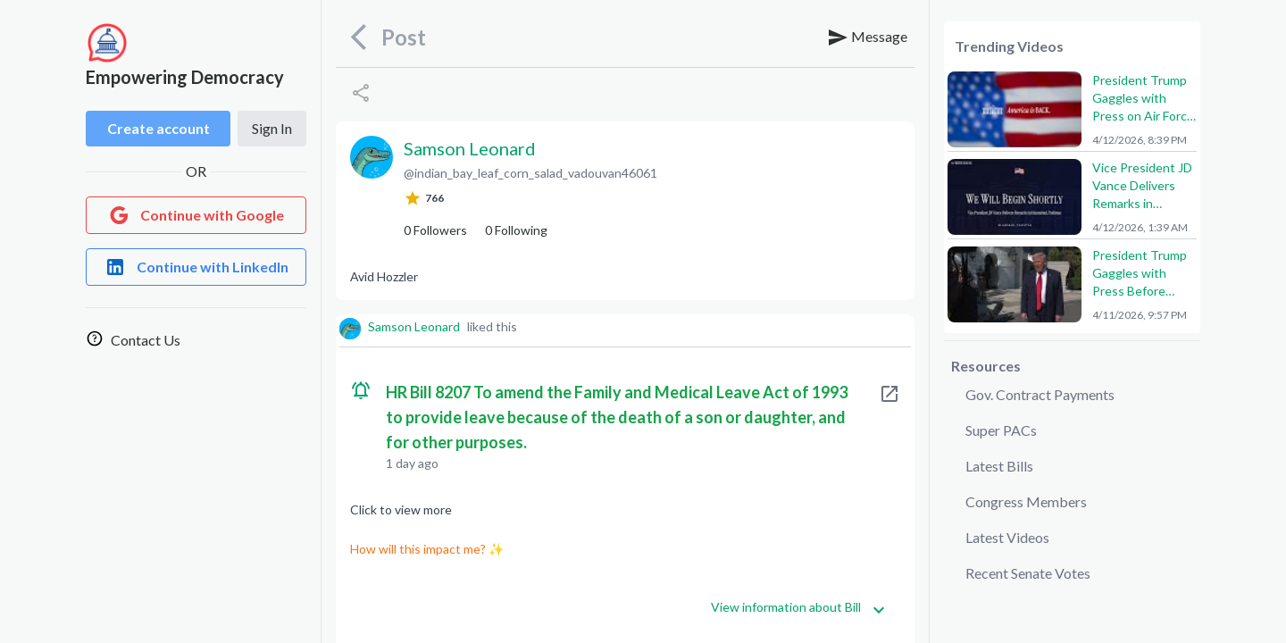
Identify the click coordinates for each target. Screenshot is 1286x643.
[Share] (361, 93)
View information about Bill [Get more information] (798, 608)
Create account (158, 128)
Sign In (272, 128)
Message (867, 37)
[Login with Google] (196, 215)
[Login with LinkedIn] (196, 267)
